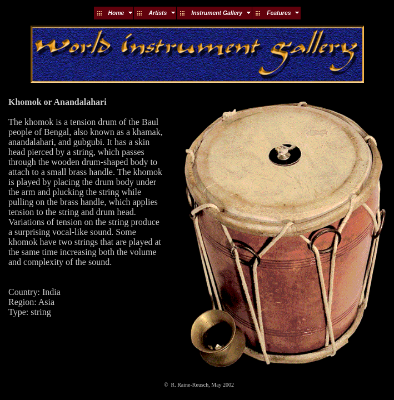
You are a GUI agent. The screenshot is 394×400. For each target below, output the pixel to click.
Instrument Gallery (216, 13)
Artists (157, 13)
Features (279, 13)
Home (116, 13)
